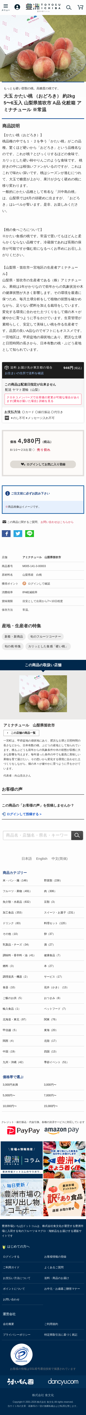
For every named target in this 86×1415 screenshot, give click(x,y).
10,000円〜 (10, 1106)
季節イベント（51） (56, 1062)
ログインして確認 (39, 583)
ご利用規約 (51, 1324)
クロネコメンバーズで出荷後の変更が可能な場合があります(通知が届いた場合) (43, 399)
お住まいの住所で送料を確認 (24, 373)
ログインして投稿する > (24, 814)
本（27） (49, 966)
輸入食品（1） (12, 1008)
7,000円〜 (50, 1095)
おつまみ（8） (53, 998)
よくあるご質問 (54, 1267)
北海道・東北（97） (15, 1019)
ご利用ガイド (11, 1267)
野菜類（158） (53, 880)
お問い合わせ (11, 1299)
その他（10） (11, 934)
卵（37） (49, 934)
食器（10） (10, 987)
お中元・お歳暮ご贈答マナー (62, 1288)
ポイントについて (14, 1288)
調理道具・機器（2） (16, 976)
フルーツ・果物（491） (17, 891)
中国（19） (10, 1051)
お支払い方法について (17, 1278)
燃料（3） (9, 966)
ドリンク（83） (12, 923)
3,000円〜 (50, 1084)
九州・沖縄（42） (14, 1062)
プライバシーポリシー (17, 1334)
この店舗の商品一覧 (23, 732)
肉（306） (50, 891)
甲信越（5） (10, 1030)
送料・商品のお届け (56, 1278)
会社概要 (8, 1324)
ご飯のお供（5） (13, 998)
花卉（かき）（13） (56, 987)
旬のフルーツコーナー (45, 636)
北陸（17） (51, 1040)
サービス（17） (54, 976)
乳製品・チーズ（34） (17, 944)
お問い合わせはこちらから (57, 522)
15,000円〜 (51, 1106)
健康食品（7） (53, 955)
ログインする (11, 1256)
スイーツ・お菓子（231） (60, 912)
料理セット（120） (56, 923)
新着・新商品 (14, 636)
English (41, 858)
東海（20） (51, 1030)
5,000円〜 (9, 1095)
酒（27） (49, 944)
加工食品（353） (13, 912)
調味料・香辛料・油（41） (19, 955)
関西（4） (9, 1040)
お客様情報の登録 (55, 1256)
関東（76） (51, 1019)
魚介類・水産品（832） (17, 901)
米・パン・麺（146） (16, 880)
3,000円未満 (10, 1084)
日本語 (27, 858)
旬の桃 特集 (13, 646)
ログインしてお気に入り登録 (43, 464)
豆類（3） (50, 901)
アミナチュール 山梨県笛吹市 (41, 557)
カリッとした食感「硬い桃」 (48, 646)
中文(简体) (60, 858)
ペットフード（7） (56, 1008)
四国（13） (51, 1051)
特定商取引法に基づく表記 (60, 1334)
